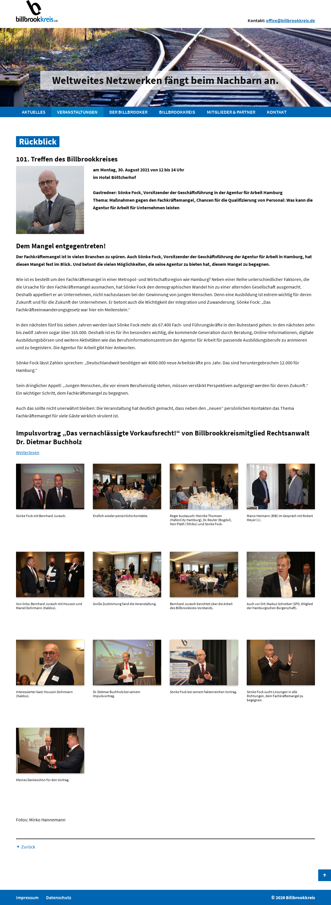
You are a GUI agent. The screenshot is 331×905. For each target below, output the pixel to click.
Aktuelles (33, 112)
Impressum (27, 897)
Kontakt (277, 112)
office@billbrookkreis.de (290, 20)
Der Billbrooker (128, 112)
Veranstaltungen (77, 112)
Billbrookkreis (177, 112)
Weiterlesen (27, 452)
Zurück (28, 847)
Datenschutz (58, 897)
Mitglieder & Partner (231, 112)
